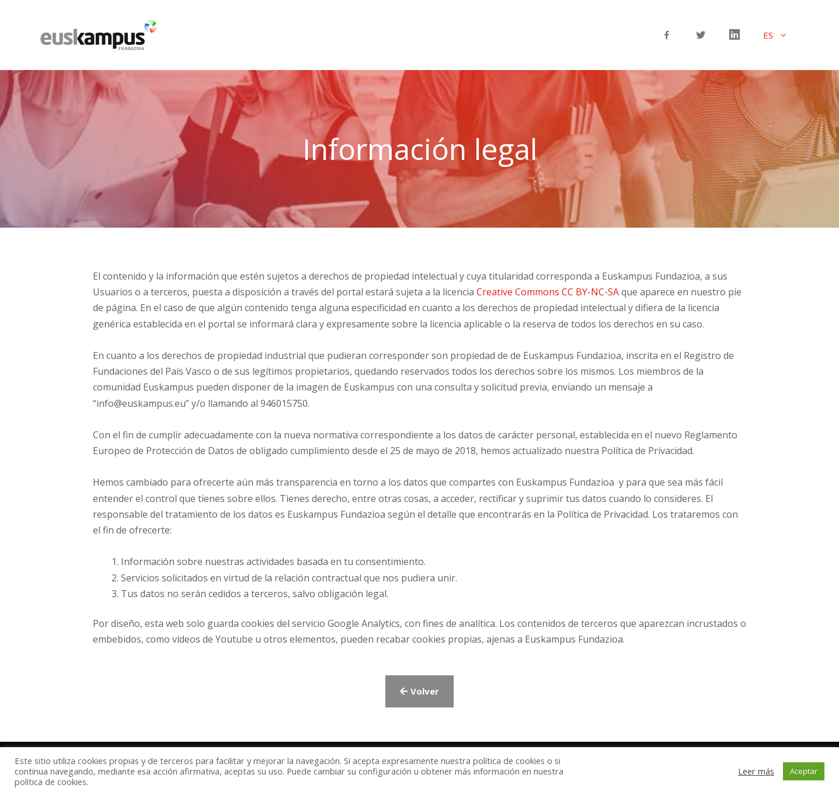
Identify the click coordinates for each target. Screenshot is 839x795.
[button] (419, 691)
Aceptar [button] (803, 771)
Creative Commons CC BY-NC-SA (547, 291)
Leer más (756, 771)
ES (781, 35)
